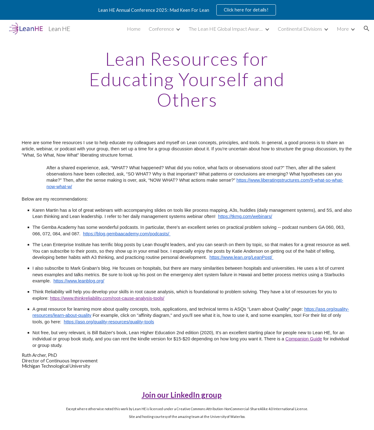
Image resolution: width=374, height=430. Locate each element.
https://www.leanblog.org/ (78, 280)
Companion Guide (304, 338)
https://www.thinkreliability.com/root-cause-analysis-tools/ (107, 298)
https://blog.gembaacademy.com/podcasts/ (127, 233)
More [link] (343, 29)
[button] (366, 28)
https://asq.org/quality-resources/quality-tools (109, 321)
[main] (187, 79)
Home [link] (134, 29)
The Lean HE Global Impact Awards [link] (226, 29)
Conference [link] (161, 29)
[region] (187, 10)
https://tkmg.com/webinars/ (245, 216)
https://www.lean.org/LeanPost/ (241, 257)
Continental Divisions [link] (300, 29)
